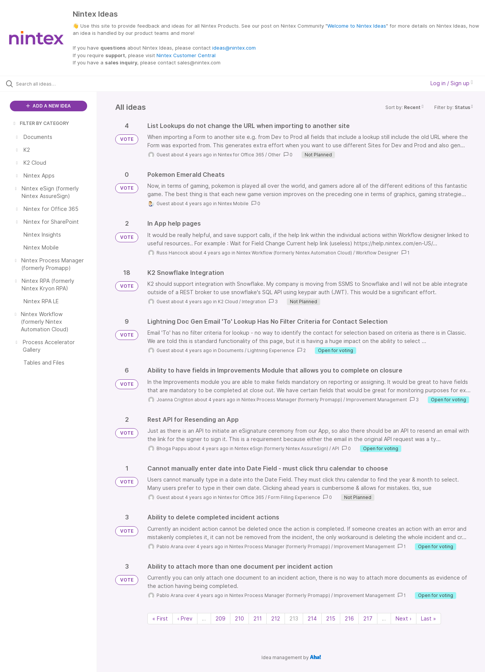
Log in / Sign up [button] (451, 83)
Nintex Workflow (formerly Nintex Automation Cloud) (294, 253)
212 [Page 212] (275, 618)
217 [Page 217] (367, 618)
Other (274, 154)
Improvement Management (376, 399)
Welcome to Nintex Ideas (356, 26)
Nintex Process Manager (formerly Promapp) (291, 399)
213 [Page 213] (293, 618)
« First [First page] (160, 618)
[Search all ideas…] (58, 83)
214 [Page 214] (312, 618)
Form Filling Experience (294, 497)
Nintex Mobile (233, 203)
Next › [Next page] (403, 618)
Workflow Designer (377, 253)
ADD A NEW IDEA (48, 106)
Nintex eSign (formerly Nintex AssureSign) (281, 448)
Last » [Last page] (428, 618)
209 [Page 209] (220, 618)
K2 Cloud (228, 301)
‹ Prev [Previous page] (184, 618)
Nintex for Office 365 (241, 154)
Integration (254, 301)
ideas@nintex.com (234, 48)
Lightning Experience (270, 350)
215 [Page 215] (330, 618)
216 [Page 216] (349, 618)
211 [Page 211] (257, 618)
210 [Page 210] (239, 618)
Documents (231, 350)
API (335, 448)
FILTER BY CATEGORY (40, 123)
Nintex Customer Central (186, 55)
